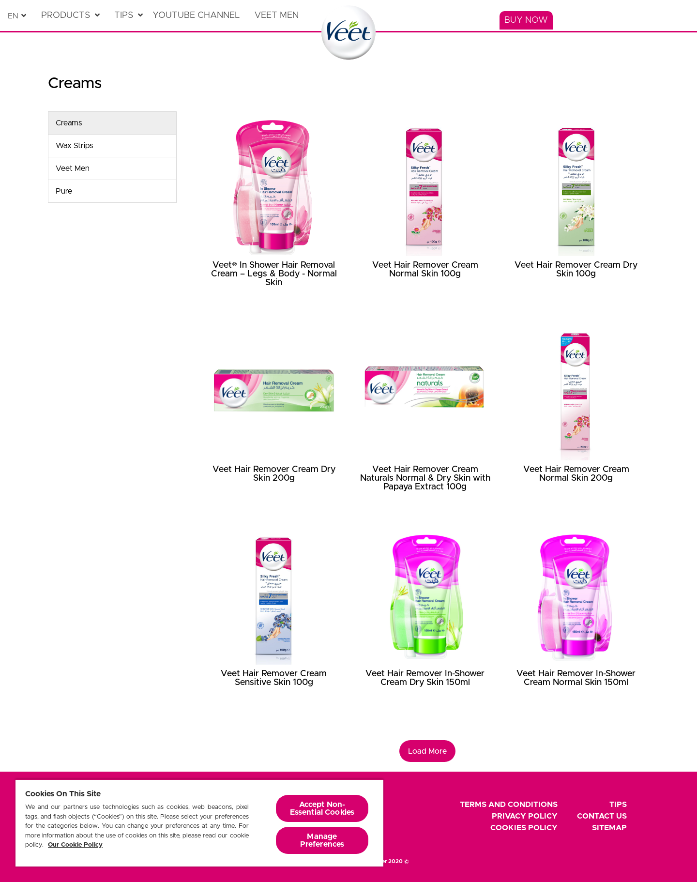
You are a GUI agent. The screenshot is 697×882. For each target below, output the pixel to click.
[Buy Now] (526, 20)
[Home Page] (348, 32)
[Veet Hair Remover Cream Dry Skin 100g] (576, 216)
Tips (618, 804)
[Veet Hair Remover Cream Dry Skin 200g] (274, 421)
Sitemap (609, 828)
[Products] (70, 15)
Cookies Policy (524, 828)
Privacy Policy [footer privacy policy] (525, 816)
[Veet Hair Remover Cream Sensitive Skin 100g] (274, 625)
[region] (199, 823)
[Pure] (112, 191)
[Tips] (128, 15)
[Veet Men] (279, 15)
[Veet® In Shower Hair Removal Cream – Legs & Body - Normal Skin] (274, 216)
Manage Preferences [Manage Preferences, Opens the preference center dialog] (322, 840)
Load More (427, 751)
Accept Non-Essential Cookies (322, 808)
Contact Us (602, 816)
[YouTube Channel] (198, 15)
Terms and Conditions (509, 804)
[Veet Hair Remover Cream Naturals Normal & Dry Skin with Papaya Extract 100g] (425, 421)
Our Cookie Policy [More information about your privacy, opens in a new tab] (75, 845)
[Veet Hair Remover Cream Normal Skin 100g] (425, 216)
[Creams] (112, 123)
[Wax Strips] (112, 146)
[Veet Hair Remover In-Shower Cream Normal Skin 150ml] (576, 625)
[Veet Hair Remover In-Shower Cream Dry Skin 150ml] (425, 625)
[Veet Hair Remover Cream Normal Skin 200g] (576, 421)
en (13, 16)
